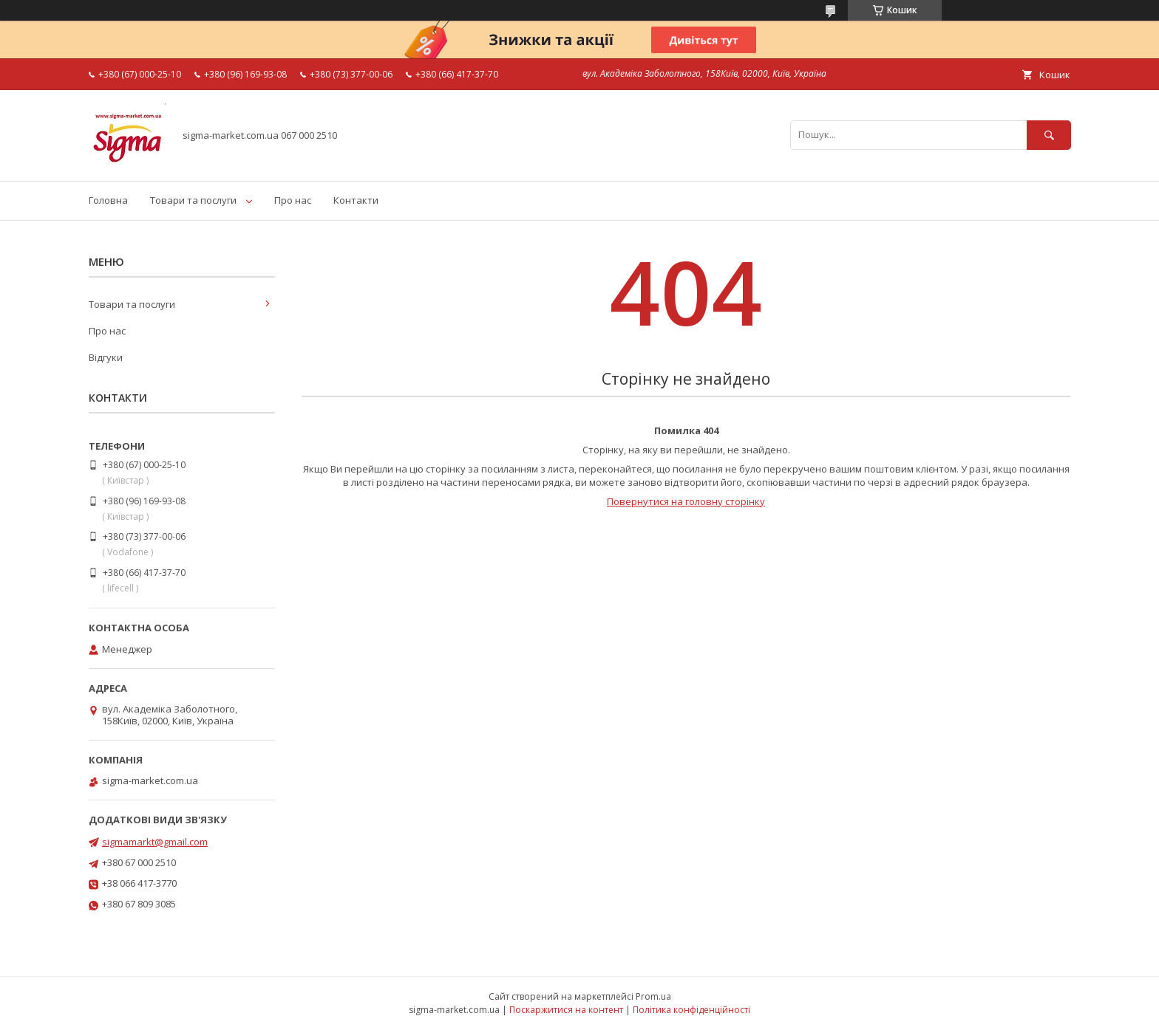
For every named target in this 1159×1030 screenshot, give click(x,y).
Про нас (292, 200)
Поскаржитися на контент (566, 1009)
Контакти (355, 200)
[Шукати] (1049, 134)
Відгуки (106, 357)
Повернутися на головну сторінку (686, 501)
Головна (108, 200)
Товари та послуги (193, 200)
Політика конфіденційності (691, 1009)
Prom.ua (653, 996)
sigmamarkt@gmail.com (155, 842)
